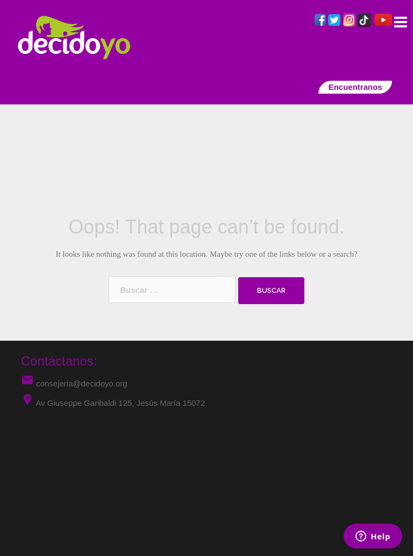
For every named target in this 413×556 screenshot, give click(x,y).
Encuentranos (355, 87)
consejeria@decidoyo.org (74, 383)
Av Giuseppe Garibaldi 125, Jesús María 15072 (120, 402)
